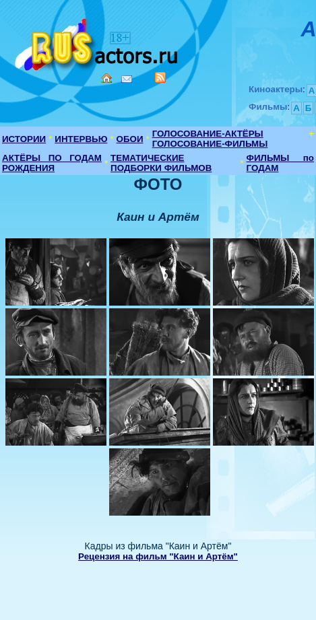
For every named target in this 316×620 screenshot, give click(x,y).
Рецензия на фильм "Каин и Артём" (158, 556)
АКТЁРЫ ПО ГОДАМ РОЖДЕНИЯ (52, 163)
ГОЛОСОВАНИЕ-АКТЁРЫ (207, 134)
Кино (97, 42)
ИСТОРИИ (24, 139)
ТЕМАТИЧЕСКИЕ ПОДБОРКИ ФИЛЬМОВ (161, 163)
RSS (160, 77)
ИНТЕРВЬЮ (81, 139)
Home (106, 78)
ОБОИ (130, 139)
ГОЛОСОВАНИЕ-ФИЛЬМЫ (210, 144)
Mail (126, 79)
